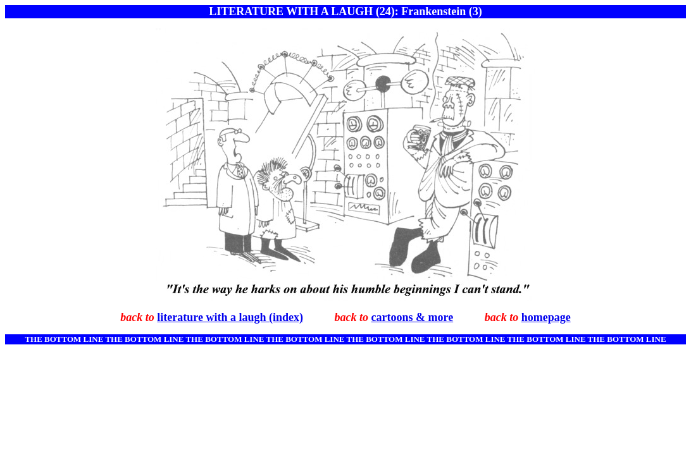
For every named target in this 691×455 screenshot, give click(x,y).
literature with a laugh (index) (230, 317)
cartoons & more (412, 317)
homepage (546, 317)
